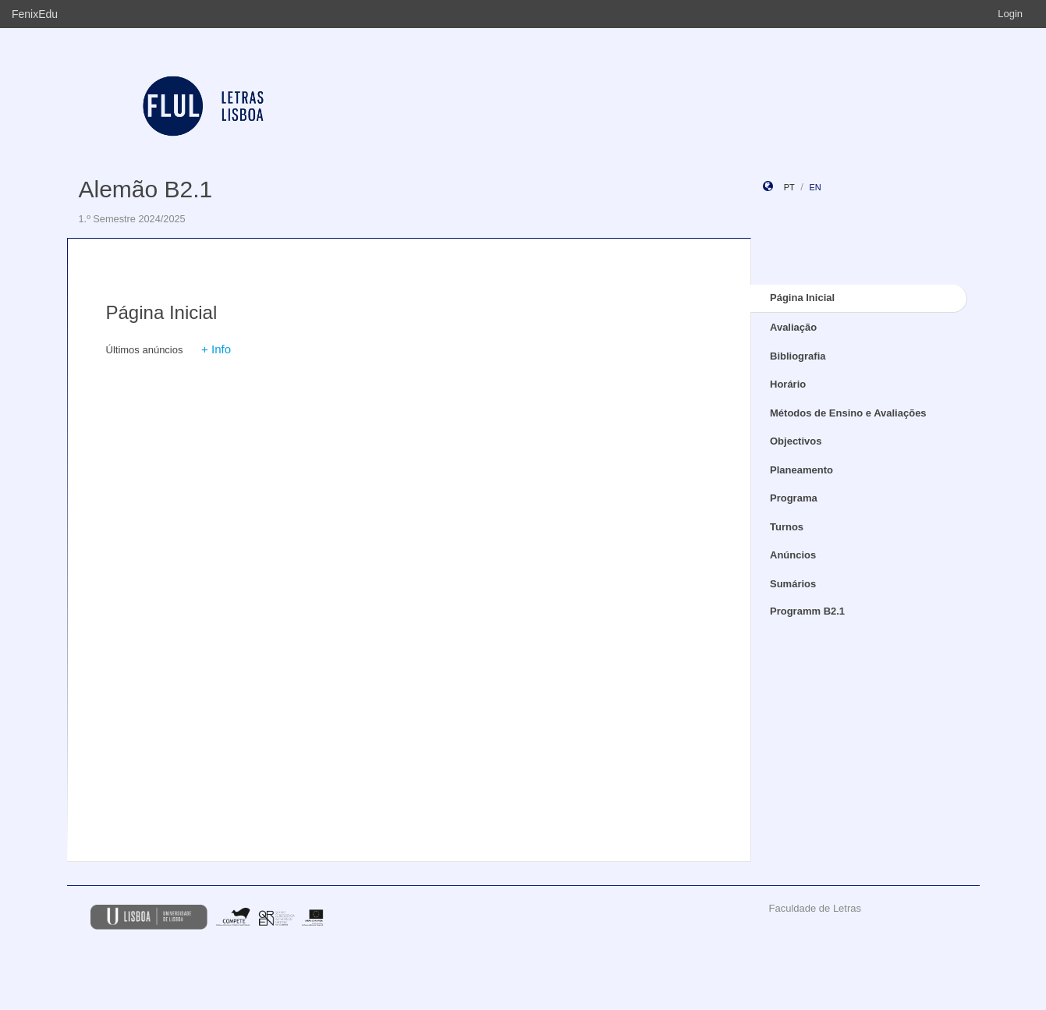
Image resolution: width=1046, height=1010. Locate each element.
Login (1010, 13)
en (815, 187)
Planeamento (801, 470)
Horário (788, 384)
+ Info (216, 349)
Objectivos (795, 441)
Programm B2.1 (807, 611)
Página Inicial (802, 297)
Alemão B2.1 (146, 189)
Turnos (786, 527)
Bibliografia (798, 356)
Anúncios (793, 555)
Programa (793, 498)
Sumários (793, 584)
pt (789, 187)
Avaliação (793, 327)
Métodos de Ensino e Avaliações (848, 413)
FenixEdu (35, 14)
